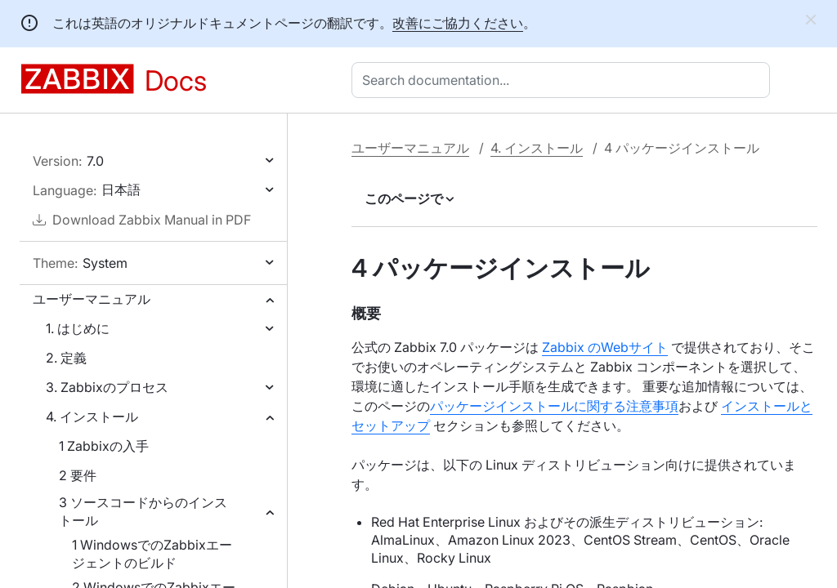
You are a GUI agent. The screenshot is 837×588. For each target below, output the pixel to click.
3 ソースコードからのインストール (143, 511)
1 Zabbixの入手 (104, 446)
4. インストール (92, 416)
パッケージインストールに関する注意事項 (554, 406)
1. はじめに (78, 328)
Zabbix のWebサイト (605, 347)
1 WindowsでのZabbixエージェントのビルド (152, 554)
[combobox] (564, 80)
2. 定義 (66, 358)
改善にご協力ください (457, 23)
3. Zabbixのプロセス (107, 387)
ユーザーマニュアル (91, 299)
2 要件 (77, 475)
